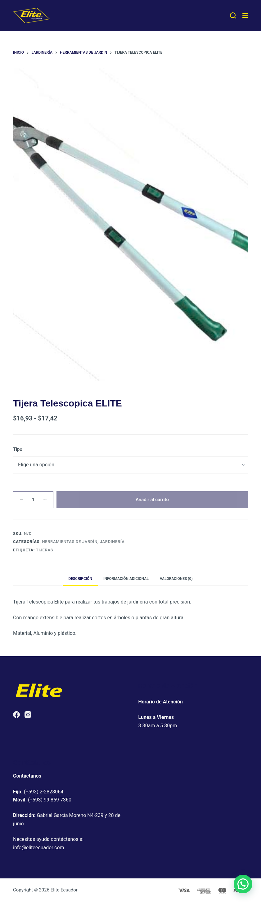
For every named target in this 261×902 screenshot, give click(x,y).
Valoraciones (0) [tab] (176, 579)
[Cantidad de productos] (33, 499)
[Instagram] (28, 714)
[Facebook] (16, 714)
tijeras (44, 550)
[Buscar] (233, 15)
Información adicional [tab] (126, 579)
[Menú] (245, 15)
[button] (243, 884)
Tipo (17, 449)
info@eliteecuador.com (38, 847)
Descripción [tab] (80, 579)
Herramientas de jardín (69, 541)
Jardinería (112, 541)
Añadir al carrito (152, 499)
